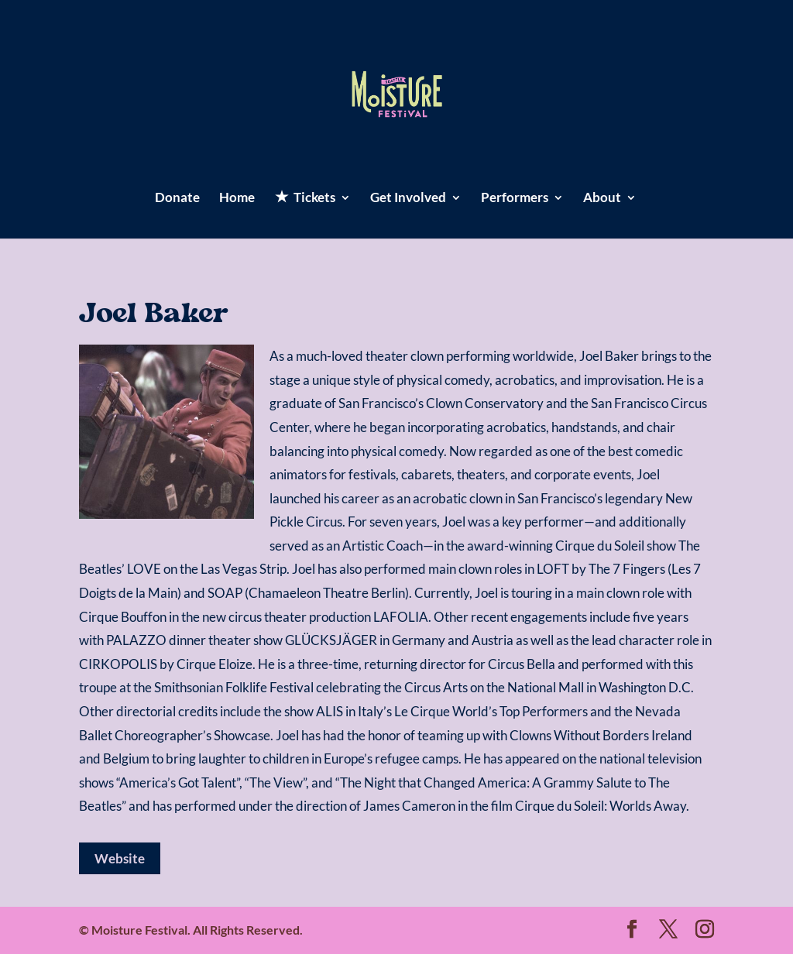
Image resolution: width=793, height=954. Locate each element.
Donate (177, 198)
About (602, 198)
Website (119, 858)
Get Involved (408, 198)
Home (237, 198)
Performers (514, 198)
